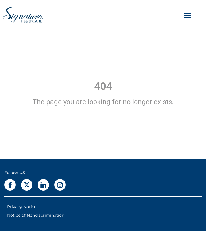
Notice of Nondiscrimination (35, 215)
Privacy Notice (21, 206)
